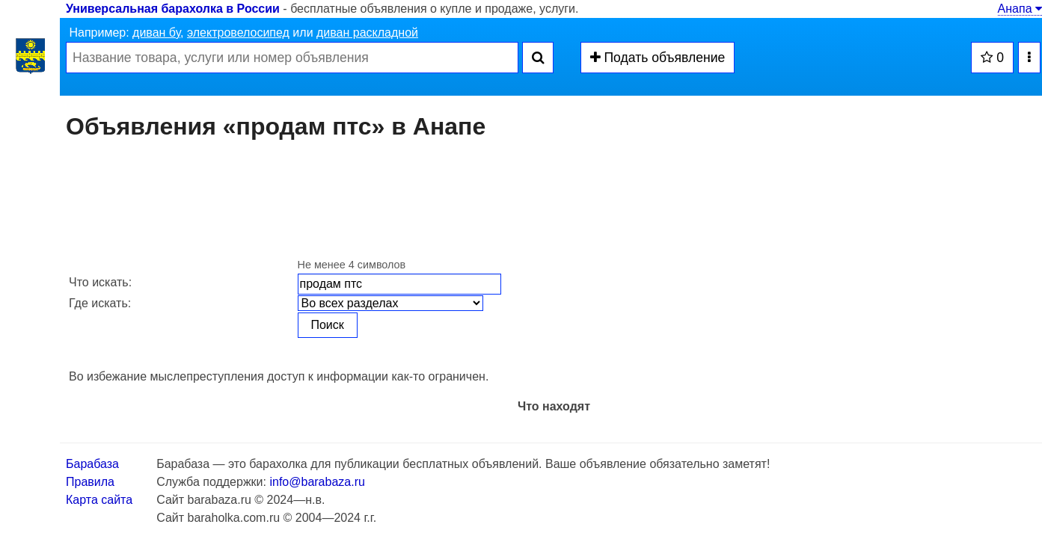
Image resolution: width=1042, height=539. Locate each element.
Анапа (1020, 8)
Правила (90, 481)
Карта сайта (99, 499)
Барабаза (92, 464)
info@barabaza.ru (316, 481)
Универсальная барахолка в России (173, 8)
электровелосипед (238, 32)
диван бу (156, 32)
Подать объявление (658, 57)
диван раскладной (367, 32)
